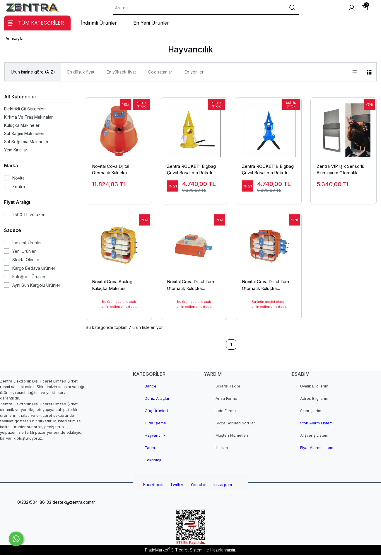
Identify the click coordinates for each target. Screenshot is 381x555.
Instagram (222, 484)
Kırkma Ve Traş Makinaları (29, 117)
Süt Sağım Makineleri (24, 133)
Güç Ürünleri (156, 410)
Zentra (18, 186)
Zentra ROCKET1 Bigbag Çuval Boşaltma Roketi (191, 169)
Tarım (150, 447)
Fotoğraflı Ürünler (29, 276)
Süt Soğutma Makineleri (26, 141)
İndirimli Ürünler (27, 242)
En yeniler (194, 71)
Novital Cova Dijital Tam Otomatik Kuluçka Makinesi (190, 285)
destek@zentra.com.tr (73, 502)
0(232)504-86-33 (33, 502)
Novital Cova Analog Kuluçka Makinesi (112, 285)
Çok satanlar (160, 71)
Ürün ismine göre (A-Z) (33, 71)
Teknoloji (153, 459)
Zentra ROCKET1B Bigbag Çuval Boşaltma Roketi (268, 169)
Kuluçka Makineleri (22, 125)
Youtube (198, 484)
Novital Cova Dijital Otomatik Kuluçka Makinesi (110, 169)
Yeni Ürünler (24, 251)
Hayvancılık (155, 435)
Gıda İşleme (155, 423)
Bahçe (150, 386)
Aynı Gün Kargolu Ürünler (36, 285)
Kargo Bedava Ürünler (33, 268)
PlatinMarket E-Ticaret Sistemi (174, 549)
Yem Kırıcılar (15, 149)
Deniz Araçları (157, 398)
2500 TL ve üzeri (28, 214)
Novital (18, 177)
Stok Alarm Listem (316, 423)
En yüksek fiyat (121, 71)
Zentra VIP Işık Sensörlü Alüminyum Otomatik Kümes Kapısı (340, 169)
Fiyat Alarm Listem (316, 447)
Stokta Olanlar (25, 259)
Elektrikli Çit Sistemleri (25, 108)
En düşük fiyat (80, 71)
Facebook (153, 484)
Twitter (176, 484)
